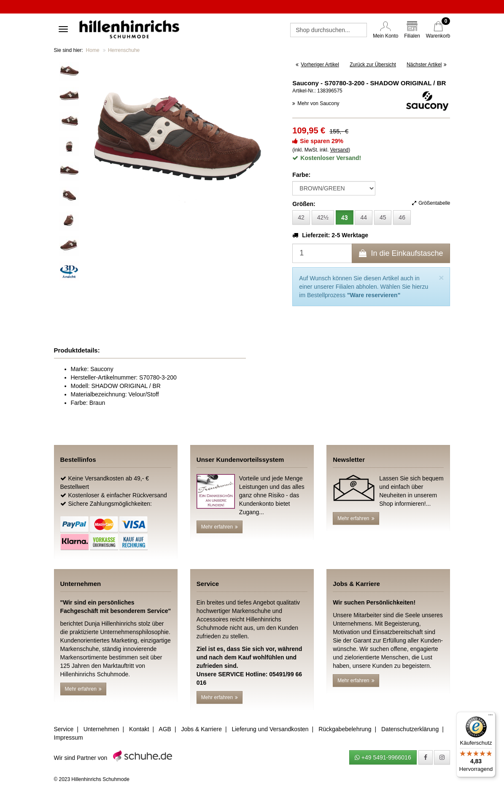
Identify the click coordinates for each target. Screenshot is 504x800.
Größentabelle (431, 203)
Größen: (303, 204)
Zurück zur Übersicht (373, 65)
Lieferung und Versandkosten (270, 729)
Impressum (68, 737)
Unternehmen (101, 729)
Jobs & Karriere (201, 729)
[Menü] (490, 717)
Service (64, 729)
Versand (339, 150)
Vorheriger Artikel (317, 65)
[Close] (441, 277)
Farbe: (301, 174)
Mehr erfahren (219, 527)
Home (93, 50)
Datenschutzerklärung (410, 729)
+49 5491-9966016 (383, 757)
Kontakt (139, 729)
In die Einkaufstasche (401, 253)
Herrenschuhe (124, 50)
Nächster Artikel (427, 65)
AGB (165, 729)
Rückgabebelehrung (344, 729)
